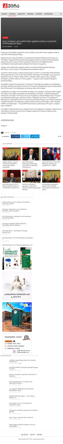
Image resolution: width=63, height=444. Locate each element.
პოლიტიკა (12, 14)
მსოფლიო (39, 14)
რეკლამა (32, 434)
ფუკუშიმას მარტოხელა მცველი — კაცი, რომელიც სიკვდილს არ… (22, 396)
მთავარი (4, 14)
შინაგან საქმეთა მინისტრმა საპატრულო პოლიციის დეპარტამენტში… (22, 425)
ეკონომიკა (30, 14)
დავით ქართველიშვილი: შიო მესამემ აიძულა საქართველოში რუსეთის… (20, 382)
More (45, 14)
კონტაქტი (39, 434)
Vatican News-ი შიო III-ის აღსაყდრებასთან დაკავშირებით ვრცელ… (20, 404)
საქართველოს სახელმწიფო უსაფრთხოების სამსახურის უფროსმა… (23, 411)
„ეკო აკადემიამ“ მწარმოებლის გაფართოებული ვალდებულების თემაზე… (21, 389)
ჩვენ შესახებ (24, 434)
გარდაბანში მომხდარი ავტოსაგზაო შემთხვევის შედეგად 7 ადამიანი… (23, 368)
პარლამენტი (13, 132)
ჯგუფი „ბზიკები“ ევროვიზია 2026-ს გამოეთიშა (21, 417)
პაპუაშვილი (7, 132)
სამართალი (21, 14)
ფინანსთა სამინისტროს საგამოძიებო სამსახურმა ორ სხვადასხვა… (23, 375)
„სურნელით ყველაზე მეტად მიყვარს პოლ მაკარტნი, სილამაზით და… (22, 361)
